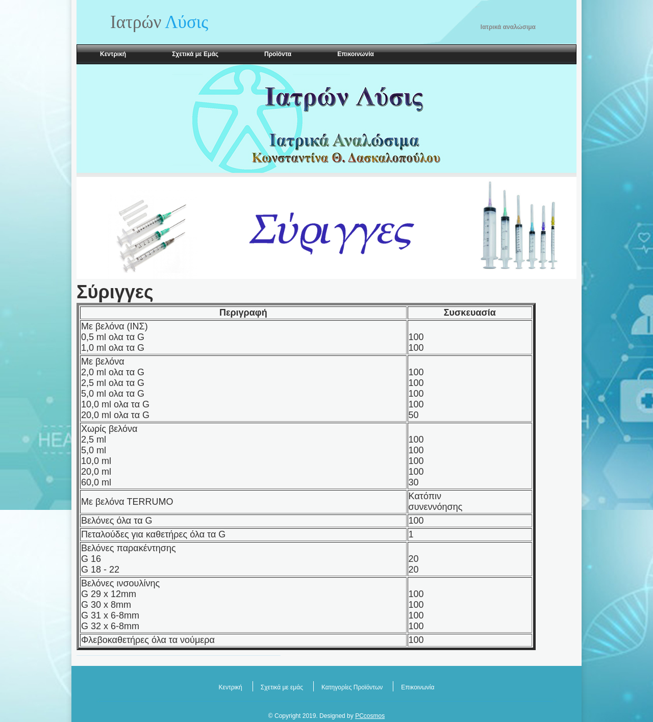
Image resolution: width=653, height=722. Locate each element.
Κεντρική (113, 54)
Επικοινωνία (355, 54)
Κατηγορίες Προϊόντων (352, 687)
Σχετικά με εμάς (282, 687)
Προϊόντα (277, 54)
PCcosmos (370, 715)
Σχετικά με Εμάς (195, 54)
